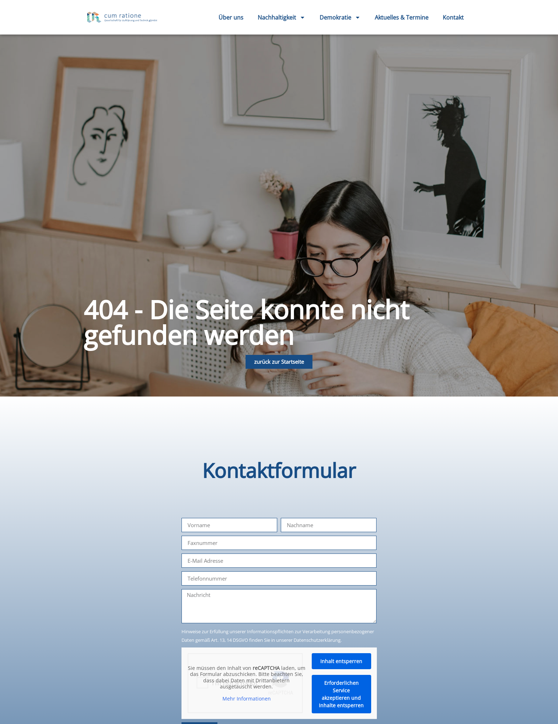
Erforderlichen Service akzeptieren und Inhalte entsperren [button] (341, 694)
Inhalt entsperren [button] (341, 661)
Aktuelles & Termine (401, 17)
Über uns (231, 17)
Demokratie (340, 17)
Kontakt (453, 17)
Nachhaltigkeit (281, 17)
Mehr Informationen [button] (246, 699)
